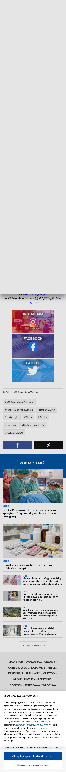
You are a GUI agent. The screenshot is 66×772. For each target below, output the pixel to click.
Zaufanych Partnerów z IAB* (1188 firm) (29, 721)
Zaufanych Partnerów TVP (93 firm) (32, 724)
